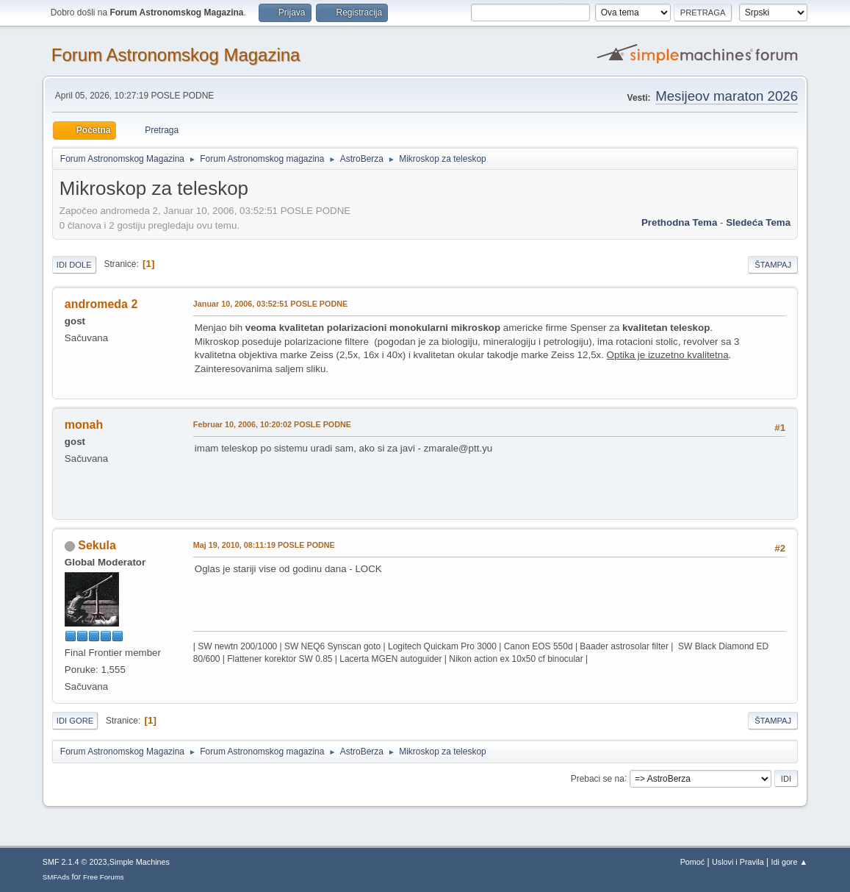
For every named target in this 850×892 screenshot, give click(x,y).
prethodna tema (679, 222)
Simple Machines (139, 861)
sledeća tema (758, 222)
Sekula (97, 545)
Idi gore (75, 720)
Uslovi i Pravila (738, 861)
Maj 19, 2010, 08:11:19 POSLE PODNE (264, 544)
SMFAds (56, 877)
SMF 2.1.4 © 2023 (75, 861)
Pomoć (692, 861)
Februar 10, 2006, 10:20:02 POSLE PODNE (272, 424)
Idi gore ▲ (789, 861)
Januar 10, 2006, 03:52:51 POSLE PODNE (270, 303)
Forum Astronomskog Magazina (175, 55)
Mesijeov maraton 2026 (726, 96)
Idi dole (74, 264)
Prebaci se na (597, 778)
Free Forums (103, 877)
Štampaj (772, 264)
